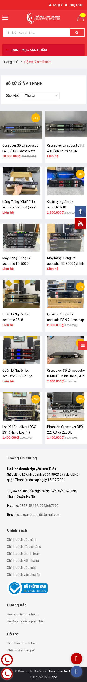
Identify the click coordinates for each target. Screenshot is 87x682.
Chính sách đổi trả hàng (24, 546)
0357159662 (29, 506)
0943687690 (49, 506)
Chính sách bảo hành (22, 539)
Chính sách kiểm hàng (23, 560)
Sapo (53, 677)
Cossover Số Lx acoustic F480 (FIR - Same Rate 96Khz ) (20, 151)
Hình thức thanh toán (22, 643)
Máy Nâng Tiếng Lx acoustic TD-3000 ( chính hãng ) (65, 263)
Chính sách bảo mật (21, 567)
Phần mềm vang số (21, 650)
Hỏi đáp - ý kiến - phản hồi (25, 621)
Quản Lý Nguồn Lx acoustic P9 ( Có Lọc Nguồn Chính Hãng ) (17, 376)
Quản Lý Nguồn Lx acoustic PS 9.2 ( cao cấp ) (65, 319)
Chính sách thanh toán (23, 553)
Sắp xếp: (12, 95)
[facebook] (76, 671)
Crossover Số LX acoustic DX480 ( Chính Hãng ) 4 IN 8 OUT (66, 376)
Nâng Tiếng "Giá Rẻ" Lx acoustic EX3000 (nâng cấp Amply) (19, 207)
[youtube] (76, 658)
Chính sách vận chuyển (23, 574)
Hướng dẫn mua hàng (23, 614)
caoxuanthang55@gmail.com (38, 514)
